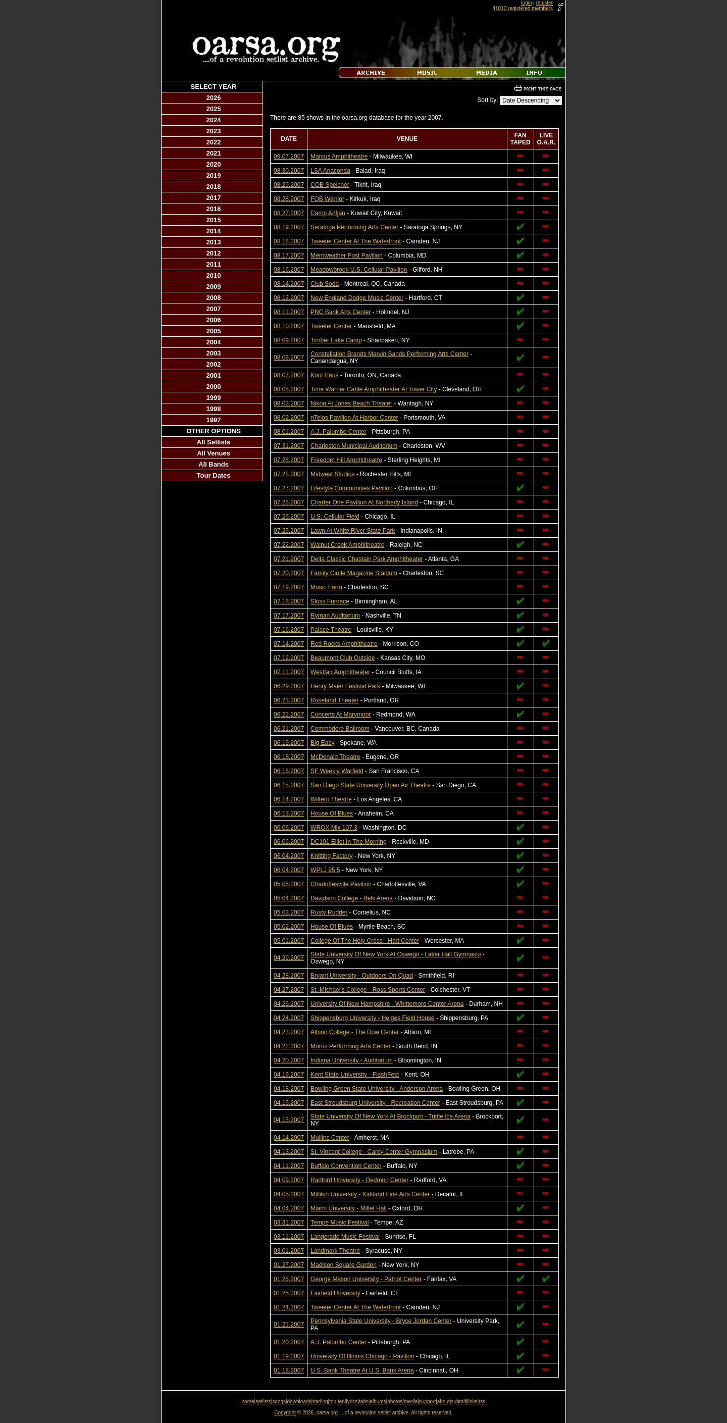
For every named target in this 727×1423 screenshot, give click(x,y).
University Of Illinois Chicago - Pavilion (362, 1356)
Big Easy (322, 742)
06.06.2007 (289, 827)
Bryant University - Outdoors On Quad (361, 975)
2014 (213, 231)
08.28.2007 (289, 198)
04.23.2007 (289, 1032)
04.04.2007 (289, 1208)
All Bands (213, 464)
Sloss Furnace (329, 601)
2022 (213, 142)
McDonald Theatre (335, 756)
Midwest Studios (332, 474)
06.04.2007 (289, 855)
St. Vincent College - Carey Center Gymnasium (373, 1151)
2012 (213, 253)
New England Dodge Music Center (356, 297)
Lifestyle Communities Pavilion (351, 488)
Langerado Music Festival (345, 1236)
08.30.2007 (289, 170)
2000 (213, 386)
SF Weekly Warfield (337, 771)
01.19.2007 (289, 1356)
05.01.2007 (289, 940)
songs (279, 1401)
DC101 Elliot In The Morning (348, 841)
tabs (364, 1401)
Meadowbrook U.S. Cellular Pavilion (358, 269)
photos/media (402, 1401)
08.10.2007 (289, 326)
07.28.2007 (289, 460)
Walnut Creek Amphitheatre (347, 544)
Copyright (285, 1412)
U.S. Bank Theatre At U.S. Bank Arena (362, 1370)
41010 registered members (522, 8)
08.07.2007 (289, 375)
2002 (213, 364)
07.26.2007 (289, 502)
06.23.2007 (289, 700)
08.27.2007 (289, 213)
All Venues (213, 453)
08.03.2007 (289, 403)
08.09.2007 (289, 340)
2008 (213, 297)
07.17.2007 (289, 615)
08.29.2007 (289, 184)
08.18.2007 (289, 241)
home (248, 1401)
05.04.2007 (289, 898)
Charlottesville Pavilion (341, 884)
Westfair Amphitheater (340, 672)
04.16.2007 (289, 1102)
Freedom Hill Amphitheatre (346, 460)
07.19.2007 (289, 587)
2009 (213, 286)
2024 (213, 120)
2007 (213, 309)
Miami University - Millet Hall (348, 1208)
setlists (263, 1401)
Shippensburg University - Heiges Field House (372, 1018)
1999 (213, 397)
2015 (213, 220)
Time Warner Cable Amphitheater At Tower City (373, 389)
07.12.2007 (289, 658)
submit (458, 1401)
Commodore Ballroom (340, 728)
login (526, 3)
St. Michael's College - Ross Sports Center (367, 989)
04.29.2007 (289, 957)
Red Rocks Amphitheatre (344, 643)
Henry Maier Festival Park (345, 686)
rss (482, 1401)
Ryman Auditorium (335, 615)
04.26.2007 (289, 1003)
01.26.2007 (289, 1279)
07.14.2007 (289, 643)
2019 (213, 175)
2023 (213, 131)
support (427, 1401)
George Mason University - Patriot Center (366, 1279)
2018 (213, 186)
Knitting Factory (331, 855)
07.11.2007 (289, 672)
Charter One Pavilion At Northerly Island (364, 502)
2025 (213, 109)
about (443, 1401)
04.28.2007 (289, 975)
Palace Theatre (330, 629)
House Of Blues (331, 813)
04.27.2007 (289, 989)
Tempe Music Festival (339, 1222)
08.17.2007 (289, 255)
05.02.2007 (289, 926)
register (544, 3)
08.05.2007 (289, 389)
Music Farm (326, 587)
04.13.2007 (289, 1151)
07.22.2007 (289, 544)
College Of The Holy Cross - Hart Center (364, 940)
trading (320, 1401)
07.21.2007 (289, 559)
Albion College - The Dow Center (354, 1032)
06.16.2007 (289, 771)
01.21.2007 (289, 1324)
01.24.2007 (289, 1307)
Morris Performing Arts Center (350, 1046)
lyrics (351, 1401)
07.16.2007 (289, 629)
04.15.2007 (289, 1120)
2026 (213, 97)
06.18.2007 (289, 756)
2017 (213, 197)
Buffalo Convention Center (346, 1166)
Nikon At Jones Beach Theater (351, 403)
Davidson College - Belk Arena (351, 898)
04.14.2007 (289, 1137)
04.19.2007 (289, 1074)
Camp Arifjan (327, 213)
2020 (213, 164)
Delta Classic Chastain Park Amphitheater (366, 559)
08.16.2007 (289, 269)
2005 (213, 331)
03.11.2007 (289, 1236)
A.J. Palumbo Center (338, 431)
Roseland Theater (334, 700)
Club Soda (324, 283)
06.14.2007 (289, 799)
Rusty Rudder (328, 912)
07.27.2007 (289, 488)
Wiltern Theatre (331, 799)
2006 (213, 320)
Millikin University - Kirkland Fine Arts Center (370, 1194)
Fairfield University (335, 1293)
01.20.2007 (289, 1342)
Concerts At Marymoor (340, 714)
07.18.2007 (289, 601)
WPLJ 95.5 (325, 870)
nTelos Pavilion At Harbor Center (354, 417)
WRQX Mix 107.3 (333, 827)
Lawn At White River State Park (352, 530)
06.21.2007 (289, 728)
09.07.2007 (289, 156)
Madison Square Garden (343, 1264)
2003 (213, 353)
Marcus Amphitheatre (339, 156)
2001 (213, 375)
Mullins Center (329, 1137)
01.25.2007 (289, 1293)
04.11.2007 (289, 1166)
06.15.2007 (289, 785)
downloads (299, 1401)
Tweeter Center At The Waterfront (355, 241)
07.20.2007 (289, 573)
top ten (337, 1401)
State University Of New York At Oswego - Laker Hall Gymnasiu (395, 954)
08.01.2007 (289, 431)
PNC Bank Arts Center (340, 312)
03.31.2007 (289, 1222)
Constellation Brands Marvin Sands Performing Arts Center (389, 354)
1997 (213, 420)
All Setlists (213, 442)
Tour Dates (214, 475)
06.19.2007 (289, 742)
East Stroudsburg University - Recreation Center (375, 1102)
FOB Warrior (327, 198)
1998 (213, 409)
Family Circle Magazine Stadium (353, 573)
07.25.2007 (289, 530)
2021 (213, 153)
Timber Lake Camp (336, 340)
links (473, 1401)
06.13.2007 (289, 813)
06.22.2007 (289, 714)
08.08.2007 (289, 357)
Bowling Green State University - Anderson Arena (376, 1088)
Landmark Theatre (335, 1250)
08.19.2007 (289, 227)
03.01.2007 (289, 1250)
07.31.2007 (289, 445)
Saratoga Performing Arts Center (354, 227)
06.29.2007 (289, 686)
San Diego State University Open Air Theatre (370, 785)
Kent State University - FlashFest (354, 1074)
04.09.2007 (289, 1180)
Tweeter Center (331, 326)
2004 (213, 342)
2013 (213, 242)
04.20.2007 (289, 1060)
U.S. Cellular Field (334, 516)
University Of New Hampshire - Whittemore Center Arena (386, 1003)
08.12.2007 (289, 297)
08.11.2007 (289, 312)
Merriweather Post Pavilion (346, 255)
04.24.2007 (289, 1018)
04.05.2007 (289, 1194)
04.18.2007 (289, 1088)
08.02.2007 (289, 417)
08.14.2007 (289, 283)
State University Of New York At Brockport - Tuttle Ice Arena (390, 1116)
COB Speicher (329, 184)
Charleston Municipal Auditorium (353, 445)
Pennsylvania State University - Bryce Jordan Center (380, 1321)
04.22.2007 (289, 1046)
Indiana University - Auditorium (351, 1060)
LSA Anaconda (330, 170)
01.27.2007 (289, 1264)
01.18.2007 (289, 1370)
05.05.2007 (289, 884)
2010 (213, 275)
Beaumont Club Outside (342, 658)
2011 (213, 264)
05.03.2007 (289, 912)
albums (378, 1401)
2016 (213, 209)
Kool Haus (324, 375)
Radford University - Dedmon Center (359, 1180)
